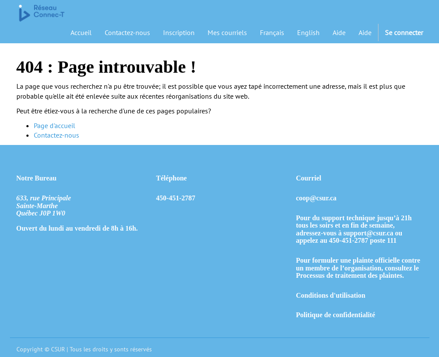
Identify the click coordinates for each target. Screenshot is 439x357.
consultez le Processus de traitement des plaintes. (357, 272)
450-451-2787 (349, 240)
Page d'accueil (54, 125)
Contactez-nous (56, 135)
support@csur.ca (368, 233)
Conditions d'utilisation (330, 295)
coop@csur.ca (316, 198)
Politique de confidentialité (335, 314)
